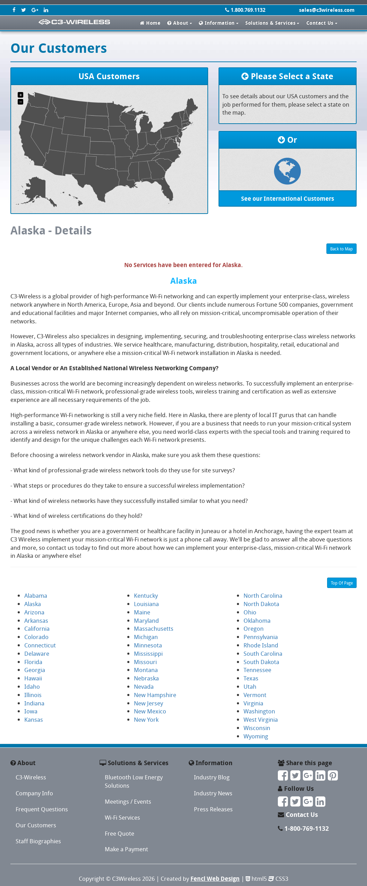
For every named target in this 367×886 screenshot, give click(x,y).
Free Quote (119, 833)
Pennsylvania (261, 637)
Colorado (36, 637)
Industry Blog (212, 777)
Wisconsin (257, 728)
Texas (251, 678)
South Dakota (261, 662)
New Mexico (150, 711)
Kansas (33, 719)
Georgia (34, 670)
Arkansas (36, 620)
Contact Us (302, 814)
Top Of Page (342, 583)
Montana (146, 670)
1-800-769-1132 (306, 828)
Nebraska (146, 678)
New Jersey (148, 703)
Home (150, 22)
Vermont (255, 695)
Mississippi (148, 653)
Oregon (254, 628)
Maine (142, 612)
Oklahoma (257, 620)
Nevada (144, 686)
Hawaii (33, 678)
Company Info (34, 793)
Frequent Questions (42, 809)
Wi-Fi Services (122, 817)
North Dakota (261, 604)
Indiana (34, 703)
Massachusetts (153, 628)
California (37, 628)
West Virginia (261, 719)
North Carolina (263, 595)
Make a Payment (126, 849)
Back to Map (341, 248)
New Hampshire (155, 695)
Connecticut (40, 645)
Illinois (33, 695)
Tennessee (257, 670)
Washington (259, 711)
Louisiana (146, 604)
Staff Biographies (38, 841)
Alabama (35, 595)
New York (146, 719)
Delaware (36, 653)
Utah (250, 686)
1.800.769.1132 (245, 10)
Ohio (250, 612)
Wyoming (256, 736)
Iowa (30, 711)
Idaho (32, 686)
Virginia (253, 703)
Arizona (34, 612)
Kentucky (146, 595)
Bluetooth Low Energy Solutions (134, 781)
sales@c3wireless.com (327, 10)
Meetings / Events (128, 801)
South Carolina (263, 653)
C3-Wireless (31, 777)
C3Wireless (126, 879)
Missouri (145, 662)
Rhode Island (261, 645)
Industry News (213, 793)
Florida (33, 662)
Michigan (146, 637)
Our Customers (36, 825)
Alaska (32, 604)
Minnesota (148, 645)
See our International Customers (287, 198)
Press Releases (213, 809)
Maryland (146, 620)
